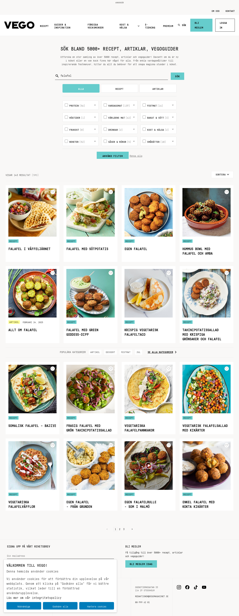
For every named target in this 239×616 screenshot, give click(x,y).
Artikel (95, 351)
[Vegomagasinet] (19, 25)
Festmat (126, 351)
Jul (139, 351)
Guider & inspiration (62, 25)
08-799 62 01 (142, 601)
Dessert (110, 351)
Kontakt (230, 10)
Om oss (216, 10)
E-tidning (150, 25)
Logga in (223, 24)
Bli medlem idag (141, 563)
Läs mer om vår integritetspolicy (33, 596)
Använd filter (112, 155)
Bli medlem (199, 24)
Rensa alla (136, 155)
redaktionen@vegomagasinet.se (151, 595)
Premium (168, 25)
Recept (44, 25)
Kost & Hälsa (129, 25)
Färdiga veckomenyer (96, 25)
